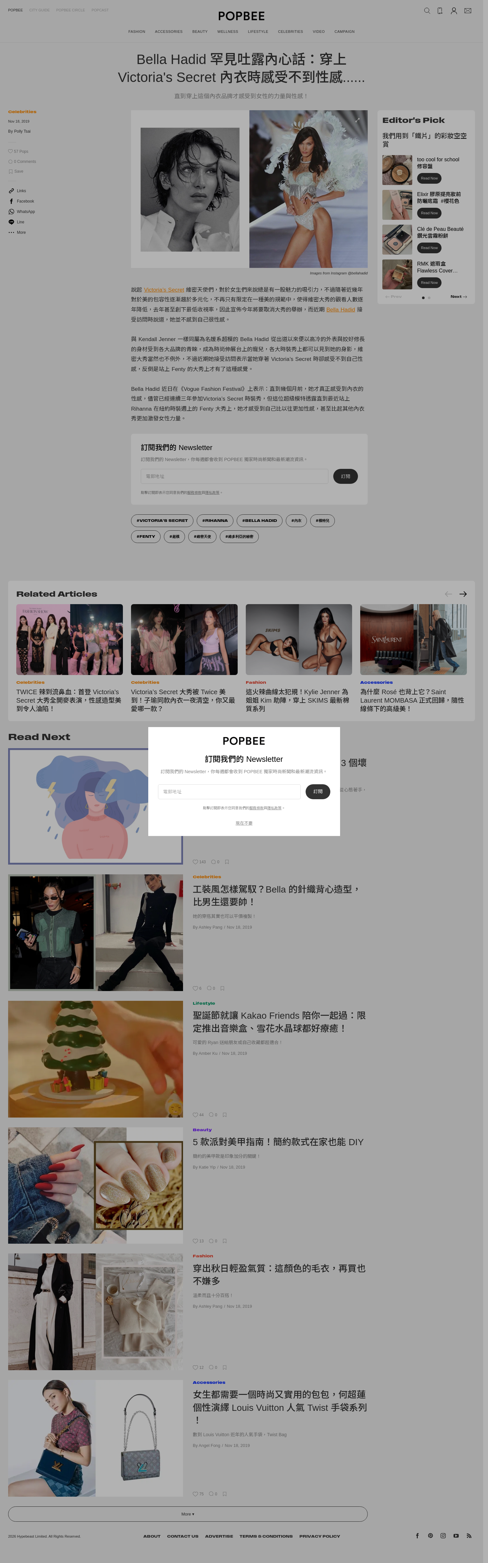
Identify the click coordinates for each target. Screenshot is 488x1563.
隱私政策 (274, 808)
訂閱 (318, 791)
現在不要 (244, 823)
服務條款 (256, 808)
